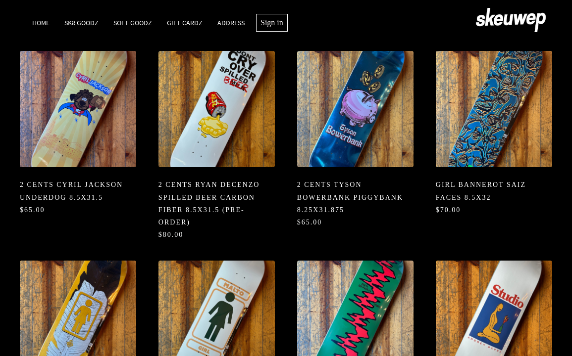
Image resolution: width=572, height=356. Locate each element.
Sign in (271, 22)
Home (41, 22)
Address (231, 22)
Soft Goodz (132, 22)
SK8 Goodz (81, 22)
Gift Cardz (185, 22)
